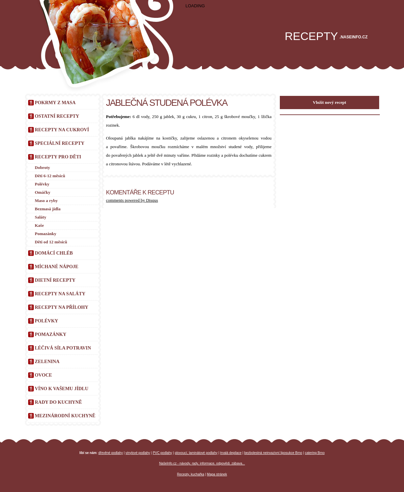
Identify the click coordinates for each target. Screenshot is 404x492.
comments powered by (132, 200)
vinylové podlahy (138, 453)
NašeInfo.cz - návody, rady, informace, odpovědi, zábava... (202, 463)
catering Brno (315, 453)
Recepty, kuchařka (190, 474)
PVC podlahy (162, 453)
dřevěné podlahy (110, 453)
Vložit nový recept (329, 102)
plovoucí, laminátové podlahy (196, 453)
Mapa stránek (217, 474)
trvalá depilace (230, 453)
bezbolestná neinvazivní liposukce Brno (273, 453)
